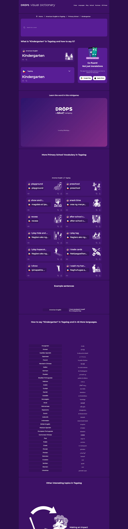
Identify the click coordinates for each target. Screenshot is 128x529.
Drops (75, 5)
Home (41, 16)
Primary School (73, 16)
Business (97, 5)
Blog (87, 5)
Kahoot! (92, 5)
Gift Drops (104, 5)
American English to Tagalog (55, 16)
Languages (81, 5)
